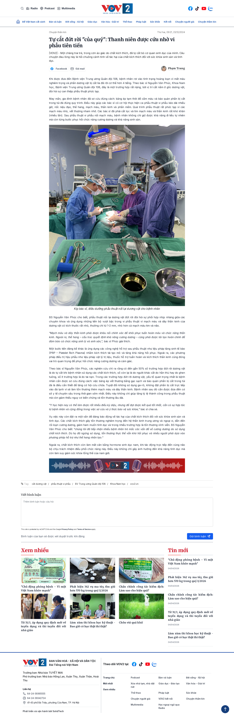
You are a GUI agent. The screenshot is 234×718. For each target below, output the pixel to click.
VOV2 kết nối (166, 698)
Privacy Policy (67, 529)
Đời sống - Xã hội (75, 22)
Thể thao (127, 22)
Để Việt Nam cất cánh (33, 22)
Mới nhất (108, 683)
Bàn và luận (55, 22)
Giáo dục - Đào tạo (169, 683)
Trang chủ (109, 677)
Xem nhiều (109, 689)
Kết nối (167, 22)
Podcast (47, 8)
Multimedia (66, 8)
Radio (32, 8)
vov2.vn (134, 483)
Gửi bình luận (200, 536)
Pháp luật (141, 22)
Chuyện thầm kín (207, 22)
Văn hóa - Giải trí (110, 22)
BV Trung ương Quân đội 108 (90, 483)
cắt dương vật (39, 483)
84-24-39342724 (36, 698)
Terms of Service (84, 529)
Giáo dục (92, 22)
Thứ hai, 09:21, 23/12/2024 (171, 32)
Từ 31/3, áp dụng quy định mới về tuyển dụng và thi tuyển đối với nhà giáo (190, 615)
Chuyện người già (184, 22)
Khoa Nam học (117, 483)
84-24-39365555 (36, 693)
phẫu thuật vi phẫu (61, 483)
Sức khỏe (155, 22)
